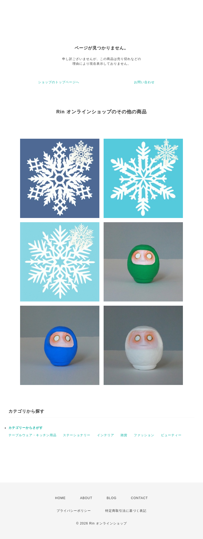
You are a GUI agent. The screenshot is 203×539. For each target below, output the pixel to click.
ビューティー (171, 435)
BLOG (112, 498)
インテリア (105, 435)
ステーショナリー (76, 435)
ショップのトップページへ (58, 82)
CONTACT (139, 498)
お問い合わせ (144, 82)
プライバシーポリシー (74, 511)
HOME (60, 498)
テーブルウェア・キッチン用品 (32, 435)
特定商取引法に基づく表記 (125, 511)
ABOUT (86, 498)
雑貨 (124, 435)
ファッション (144, 435)
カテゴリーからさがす (25, 428)
